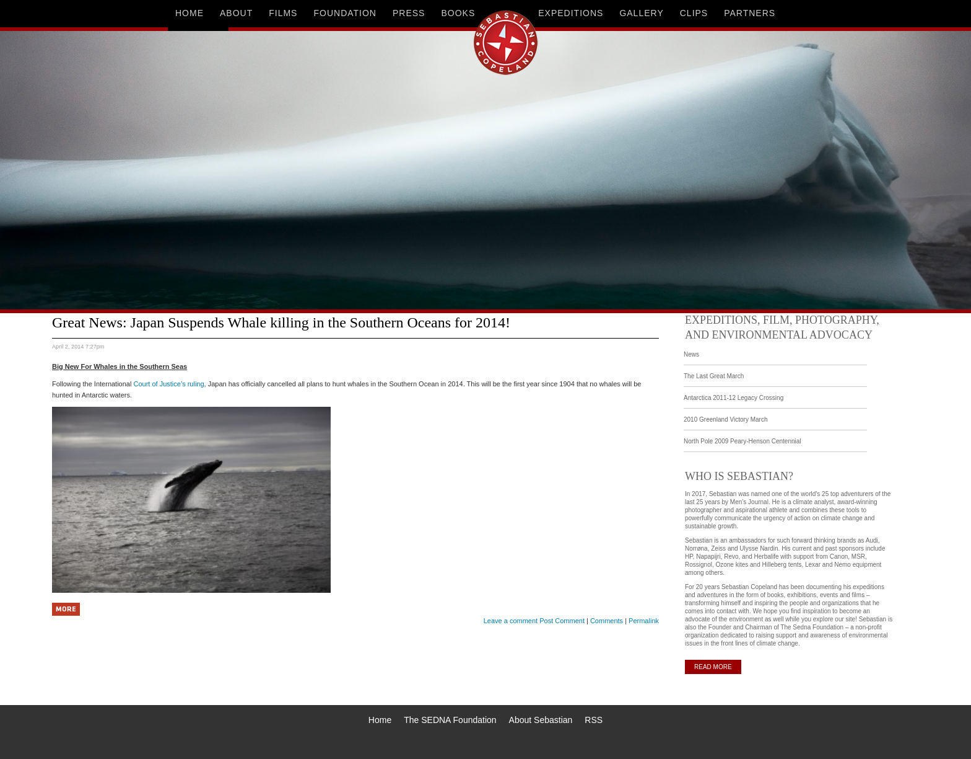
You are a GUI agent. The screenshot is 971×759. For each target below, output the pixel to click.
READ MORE (713, 667)
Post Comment (562, 620)
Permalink (644, 620)
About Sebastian (541, 720)
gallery (641, 13)
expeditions (570, 13)
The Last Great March (714, 376)
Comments (606, 620)
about (236, 13)
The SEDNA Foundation (450, 720)
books (458, 13)
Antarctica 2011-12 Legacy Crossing (733, 397)
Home (379, 720)
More (66, 609)
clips (694, 13)
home (189, 13)
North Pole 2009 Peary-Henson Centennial (742, 441)
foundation (345, 13)
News (691, 354)
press (409, 13)
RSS (594, 720)
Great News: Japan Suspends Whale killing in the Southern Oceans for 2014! (281, 322)
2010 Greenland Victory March (725, 419)
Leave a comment (511, 620)
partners (749, 13)
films (283, 13)
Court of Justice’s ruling (168, 384)
